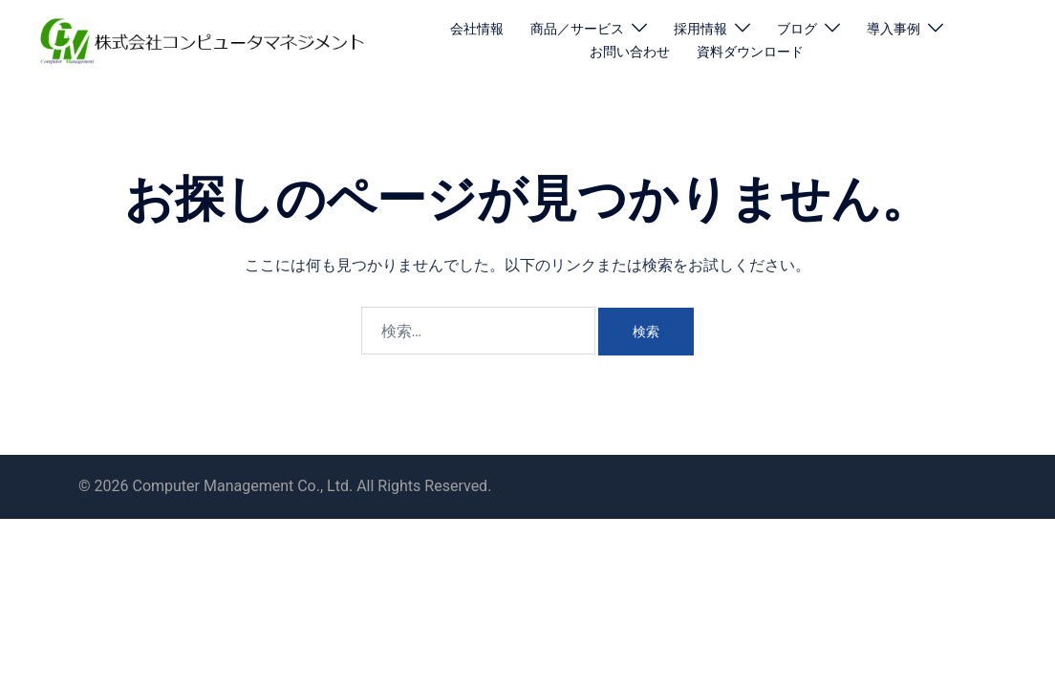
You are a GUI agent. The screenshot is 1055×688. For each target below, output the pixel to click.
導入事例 (893, 28)
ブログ (797, 28)
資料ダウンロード (750, 51)
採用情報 (700, 28)
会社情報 (477, 28)
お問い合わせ (630, 51)
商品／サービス (577, 28)
